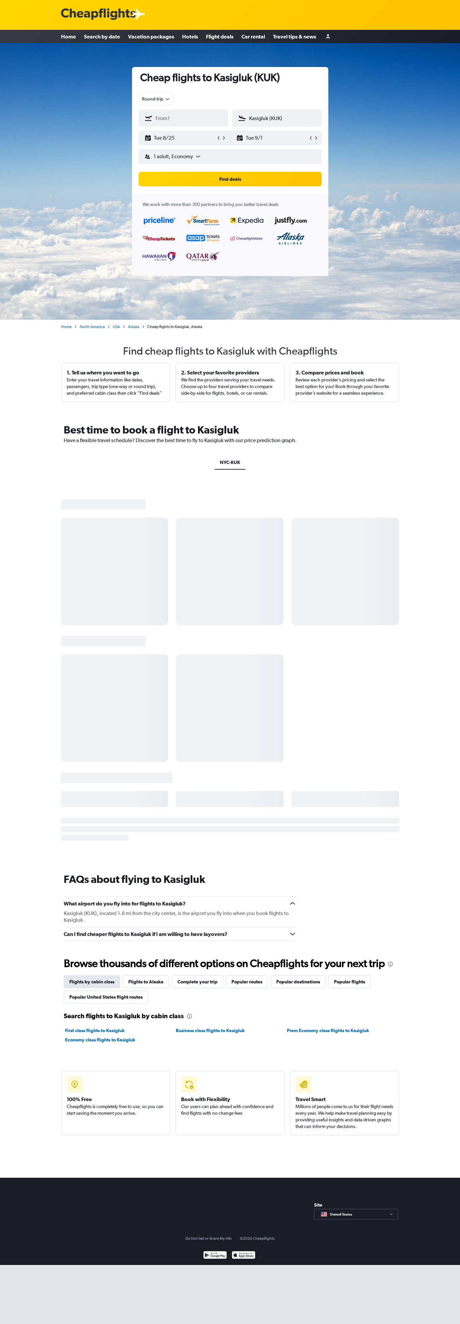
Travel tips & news (294, 36)
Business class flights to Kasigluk (210, 1030)
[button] (180, 138)
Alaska (133, 326)
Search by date (102, 36)
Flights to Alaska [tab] (146, 981)
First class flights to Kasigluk (95, 1030)
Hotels (190, 36)
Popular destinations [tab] (298, 981)
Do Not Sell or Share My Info (208, 1238)
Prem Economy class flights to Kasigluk (328, 1030)
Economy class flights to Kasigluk (100, 1039)
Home (68, 36)
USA (116, 326)
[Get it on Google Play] (215, 1255)
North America (92, 326)
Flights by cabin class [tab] (91, 981)
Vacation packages (151, 36)
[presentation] (390, 964)
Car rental (253, 36)
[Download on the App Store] (243, 1255)
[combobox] (156, 98)
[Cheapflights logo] (98, 14)
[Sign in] (328, 36)
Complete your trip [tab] (197, 981)
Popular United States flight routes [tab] (106, 997)
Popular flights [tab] (349, 981)
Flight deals (219, 36)
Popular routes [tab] (246, 981)
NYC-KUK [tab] (230, 462)
